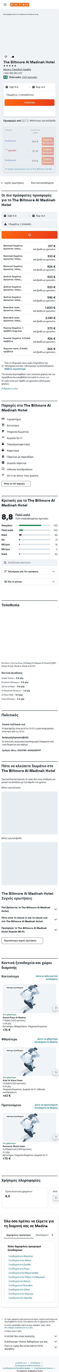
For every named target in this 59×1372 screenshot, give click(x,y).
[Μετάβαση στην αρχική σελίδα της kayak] (19, 4)
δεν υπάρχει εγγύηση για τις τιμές (19, 1327)
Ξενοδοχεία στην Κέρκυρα (20, 1293)
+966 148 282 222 (12, 73)
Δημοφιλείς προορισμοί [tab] (18, 1235)
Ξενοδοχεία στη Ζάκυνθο (20, 1298)
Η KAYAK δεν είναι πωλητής (31, 1336)
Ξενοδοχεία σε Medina (43, 1368)
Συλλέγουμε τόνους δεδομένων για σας (31, 1341)
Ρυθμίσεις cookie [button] (10, 388)
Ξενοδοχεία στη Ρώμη (18, 1268)
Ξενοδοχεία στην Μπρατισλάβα (23, 1273)
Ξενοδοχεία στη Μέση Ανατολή (27, 1365)
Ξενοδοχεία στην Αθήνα (19, 1260)
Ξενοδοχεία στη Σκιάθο (19, 1264)
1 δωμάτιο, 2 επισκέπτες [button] (20, 94)
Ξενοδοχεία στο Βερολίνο (20, 1256)
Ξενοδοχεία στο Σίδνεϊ (19, 1289)
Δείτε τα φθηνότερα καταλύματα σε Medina (46, 1040)
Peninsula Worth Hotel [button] (14, 1146)
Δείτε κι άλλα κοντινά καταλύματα (46, 977)
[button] (5, 4)
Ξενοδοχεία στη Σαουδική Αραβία (16, 1368)
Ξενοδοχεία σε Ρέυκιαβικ (20, 1285)
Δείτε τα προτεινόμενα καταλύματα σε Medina (46, 1106)
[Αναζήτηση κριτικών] (32, 562)
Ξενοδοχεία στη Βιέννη (19, 1281)
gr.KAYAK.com (21, 1363)
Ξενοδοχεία (35, 1363)
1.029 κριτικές (29, 77)
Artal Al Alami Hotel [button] (12, 1080)
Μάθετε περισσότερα (15, 369)
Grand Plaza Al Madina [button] (14, 1017)
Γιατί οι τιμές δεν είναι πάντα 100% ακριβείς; (31, 1347)
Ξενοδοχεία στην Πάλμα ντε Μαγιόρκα (26, 1277)
